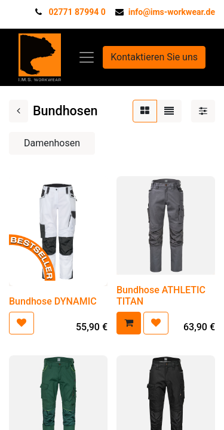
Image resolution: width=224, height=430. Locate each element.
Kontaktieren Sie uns (154, 57)
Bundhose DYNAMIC (53, 301)
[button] (21, 323)
